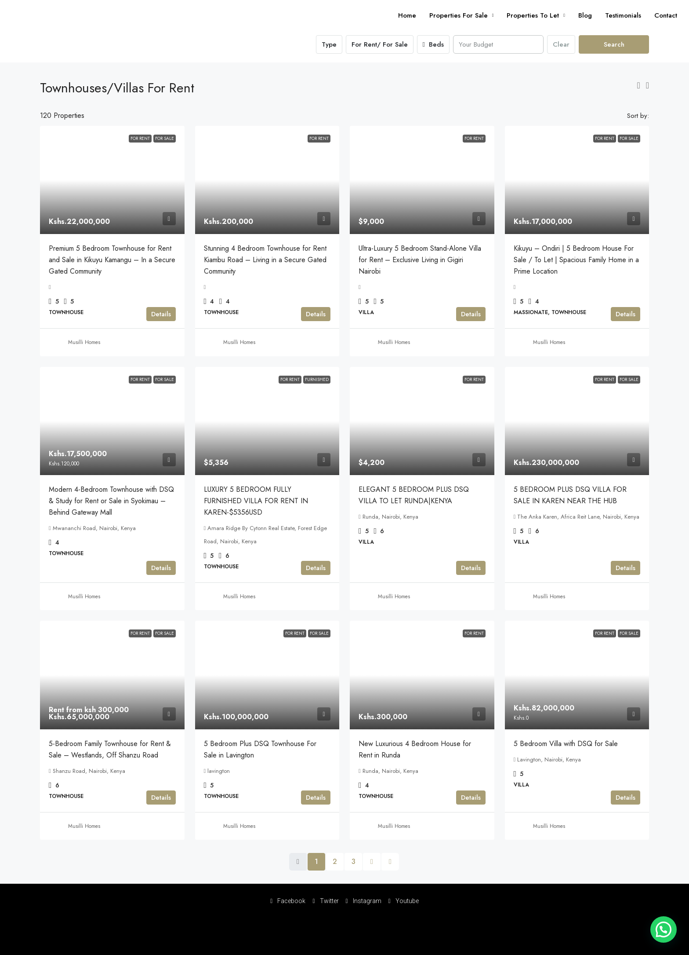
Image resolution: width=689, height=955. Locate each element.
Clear (561, 44)
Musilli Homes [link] (84, 342)
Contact (665, 15)
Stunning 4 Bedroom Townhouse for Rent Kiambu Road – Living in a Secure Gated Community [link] (265, 259)
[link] (112, 180)
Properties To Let (533, 15)
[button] (638, 85)
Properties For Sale (458, 15)
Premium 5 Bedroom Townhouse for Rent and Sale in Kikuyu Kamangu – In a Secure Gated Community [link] (112, 259)
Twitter (325, 900)
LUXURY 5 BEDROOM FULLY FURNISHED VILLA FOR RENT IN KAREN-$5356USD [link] (256, 500)
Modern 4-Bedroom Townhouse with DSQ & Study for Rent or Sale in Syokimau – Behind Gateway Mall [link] (111, 500)
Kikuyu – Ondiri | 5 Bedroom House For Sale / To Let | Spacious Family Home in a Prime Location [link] (576, 259)
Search (614, 44)
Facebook (287, 900)
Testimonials (623, 15)
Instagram (363, 900)
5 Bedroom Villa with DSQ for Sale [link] (566, 744)
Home (407, 15)
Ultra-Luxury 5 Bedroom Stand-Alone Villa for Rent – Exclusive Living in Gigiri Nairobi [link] (420, 259)
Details (161, 314)
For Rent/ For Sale (380, 44)
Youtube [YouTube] (403, 900)
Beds (433, 44)
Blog (585, 15)
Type (329, 44)
